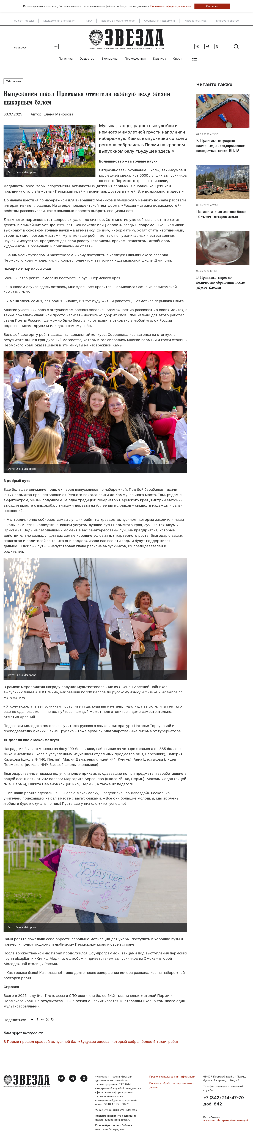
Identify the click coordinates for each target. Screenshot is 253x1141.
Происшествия (135, 58)
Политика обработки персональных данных (171, 1085)
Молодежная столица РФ (59, 20)
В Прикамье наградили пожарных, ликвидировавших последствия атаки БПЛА (220, 146)
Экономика (109, 58)
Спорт (177, 58)
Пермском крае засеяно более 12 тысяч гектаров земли (221, 215)
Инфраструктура (196, 20)
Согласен (212, 6)
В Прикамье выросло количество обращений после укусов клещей (220, 283)
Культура (159, 58)
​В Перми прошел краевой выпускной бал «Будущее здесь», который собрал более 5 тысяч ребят (91, 1041)
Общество (87, 58)
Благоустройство (227, 20)
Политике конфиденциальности (170, 6)
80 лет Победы (24, 20)
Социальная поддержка (159, 20)
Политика (66, 58)
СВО (89, 20)
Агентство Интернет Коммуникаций (225, 1120)
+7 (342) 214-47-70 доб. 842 (223, 1101)
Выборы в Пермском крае (118, 20)
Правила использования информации (172, 1076)
